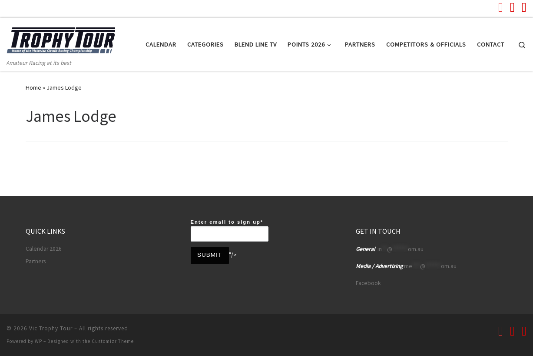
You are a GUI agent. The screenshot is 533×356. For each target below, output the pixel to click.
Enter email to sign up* (229, 230)
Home (33, 87)
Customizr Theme (113, 341)
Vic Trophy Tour (51, 328)
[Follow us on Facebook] (512, 7)
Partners (36, 261)
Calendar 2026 (44, 248)
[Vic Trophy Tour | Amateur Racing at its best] (61, 37)
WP (38, 341)
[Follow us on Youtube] (500, 7)
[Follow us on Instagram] (524, 7)
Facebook (368, 283)
